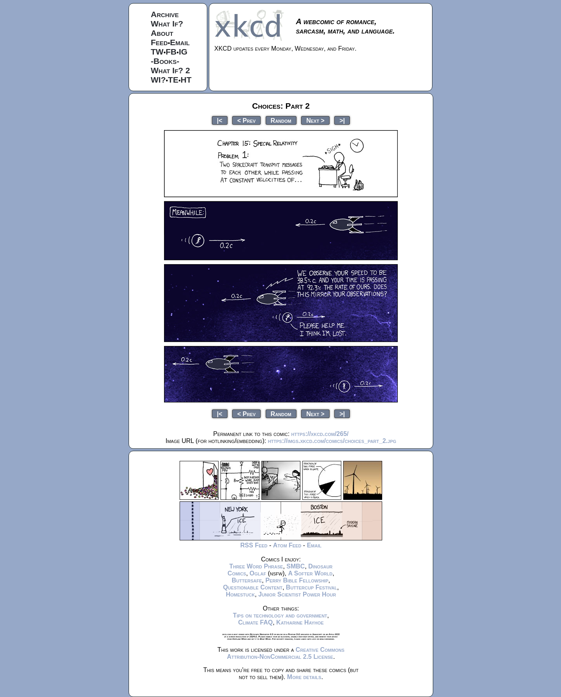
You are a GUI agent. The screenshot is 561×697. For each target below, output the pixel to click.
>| (342, 120)
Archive (165, 14)
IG (183, 51)
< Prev (246, 120)
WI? (158, 79)
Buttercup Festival (311, 587)
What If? (167, 23)
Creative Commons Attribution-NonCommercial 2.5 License (285, 653)
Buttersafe (247, 580)
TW (157, 51)
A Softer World (310, 573)
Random (281, 120)
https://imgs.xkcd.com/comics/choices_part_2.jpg (332, 441)
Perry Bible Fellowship (296, 580)
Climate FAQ (255, 622)
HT (186, 79)
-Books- (165, 60)
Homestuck (240, 594)
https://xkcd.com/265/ (320, 434)
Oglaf (258, 573)
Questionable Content (252, 587)
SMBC (295, 566)
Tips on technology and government (280, 615)
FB (171, 51)
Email (180, 42)
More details (304, 677)
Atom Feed (287, 545)
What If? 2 (170, 70)
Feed (159, 42)
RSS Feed (254, 545)
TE (173, 79)
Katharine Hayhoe (300, 622)
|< (219, 120)
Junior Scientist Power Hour (297, 594)
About (162, 32)
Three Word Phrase (256, 566)
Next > (315, 120)
